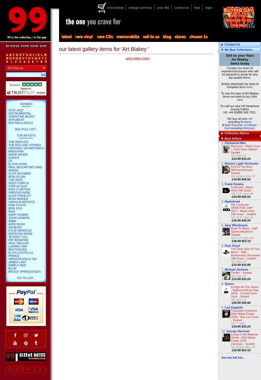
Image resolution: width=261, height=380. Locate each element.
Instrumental (19, 113)
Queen (229, 283)
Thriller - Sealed (241, 272)
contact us (181, 7)
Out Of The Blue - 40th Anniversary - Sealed (243, 170)
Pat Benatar (18, 240)
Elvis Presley (19, 195)
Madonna (15, 151)
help (197, 7)
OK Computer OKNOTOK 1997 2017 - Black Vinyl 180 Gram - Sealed (243, 209)
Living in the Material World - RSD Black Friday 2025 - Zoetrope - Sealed (244, 339)
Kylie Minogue (20, 230)
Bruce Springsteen (24, 271)
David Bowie (18, 154)
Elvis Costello (20, 252)
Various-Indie (19, 192)
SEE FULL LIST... (26, 129)
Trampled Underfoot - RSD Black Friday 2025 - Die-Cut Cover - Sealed (245, 315)
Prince (14, 255)
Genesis (15, 227)
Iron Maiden (18, 198)
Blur (12, 268)
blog (167, 37)
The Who (15, 179)
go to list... (26, 278)
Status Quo (17, 186)
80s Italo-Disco (20, 122)
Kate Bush (16, 224)
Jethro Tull (18, 236)
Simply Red (17, 265)
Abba (12, 221)
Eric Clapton (19, 189)
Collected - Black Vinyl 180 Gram (242, 189)
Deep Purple (18, 183)
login (208, 7)
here (249, 87)
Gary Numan (18, 214)
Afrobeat (16, 119)
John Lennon (19, 217)
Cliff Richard (19, 173)
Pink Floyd (17, 205)
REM (11, 211)
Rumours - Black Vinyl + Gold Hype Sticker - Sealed (245, 149)
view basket (115, 7)
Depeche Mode (20, 233)
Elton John (17, 164)
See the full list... (233, 357)
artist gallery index (137, 58)
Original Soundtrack (26, 148)
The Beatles (18, 141)
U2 (10, 160)
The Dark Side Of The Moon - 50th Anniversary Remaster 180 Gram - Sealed (245, 253)
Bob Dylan (16, 176)
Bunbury (246, 121)
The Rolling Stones (24, 145)
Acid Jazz (15, 110)
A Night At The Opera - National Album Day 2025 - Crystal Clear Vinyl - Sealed (245, 291)
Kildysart (248, 128)
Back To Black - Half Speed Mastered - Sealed (244, 231)
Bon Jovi (15, 208)
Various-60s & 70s (22, 259)
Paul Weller (18, 243)
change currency (140, 7)
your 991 (163, 7)
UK (250, 118)
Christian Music (21, 116)
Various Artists (21, 202)
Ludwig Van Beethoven (17, 248)
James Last (17, 262)
